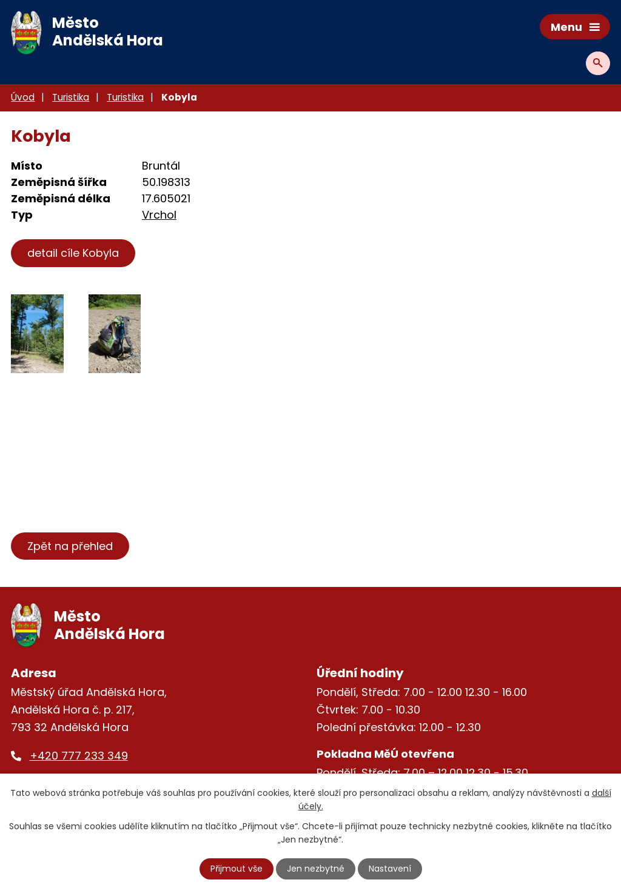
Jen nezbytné (315, 869)
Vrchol (159, 214)
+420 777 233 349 (79, 755)
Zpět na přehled (70, 546)
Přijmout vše (236, 869)
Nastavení (390, 869)
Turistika (70, 97)
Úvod (23, 97)
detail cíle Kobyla (73, 252)
